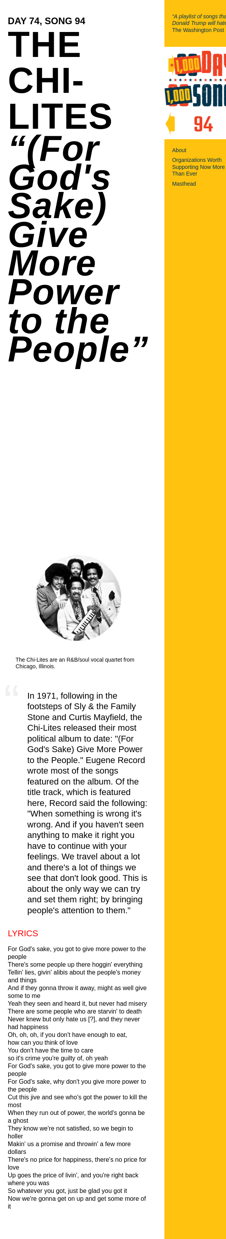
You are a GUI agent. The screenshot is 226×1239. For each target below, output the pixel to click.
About (179, 150)
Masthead (184, 184)
